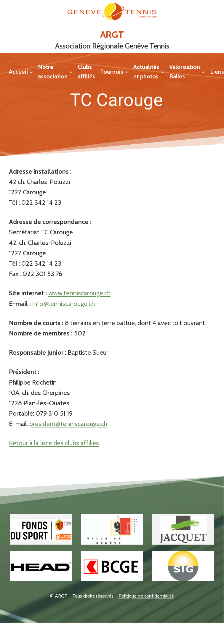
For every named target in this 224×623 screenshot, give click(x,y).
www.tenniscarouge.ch (79, 293)
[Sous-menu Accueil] (31, 71)
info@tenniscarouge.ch (63, 304)
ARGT (112, 34)
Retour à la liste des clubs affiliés (54, 443)
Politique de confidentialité (146, 596)
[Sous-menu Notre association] (71, 71)
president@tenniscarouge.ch (68, 424)
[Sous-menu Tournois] (126, 71)
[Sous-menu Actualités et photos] (162, 71)
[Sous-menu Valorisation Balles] (203, 71)
